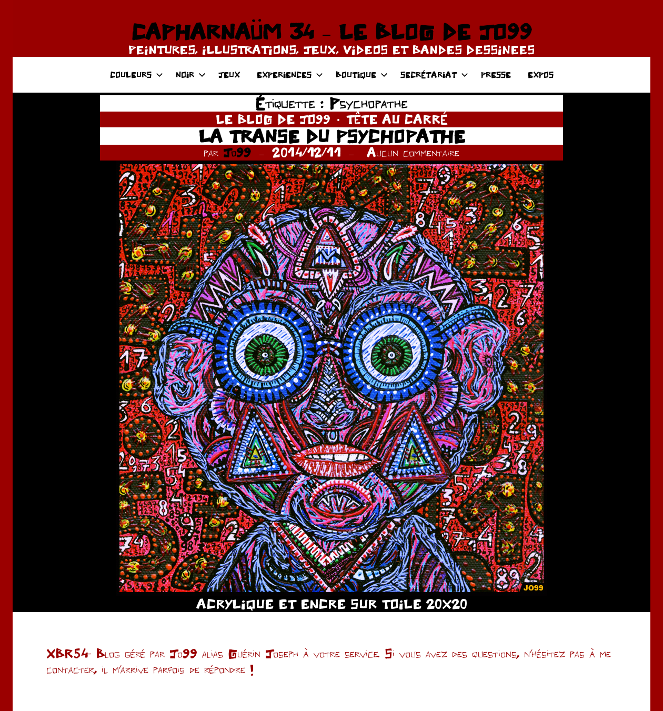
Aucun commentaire (413, 152)
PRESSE (496, 74)
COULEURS (136, 74)
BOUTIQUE (362, 74)
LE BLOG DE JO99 (273, 119)
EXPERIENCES (290, 74)
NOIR (191, 74)
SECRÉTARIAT (434, 74)
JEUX (229, 74)
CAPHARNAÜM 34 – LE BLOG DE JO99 (331, 31)
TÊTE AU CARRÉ (397, 119)
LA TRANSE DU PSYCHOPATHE (331, 136)
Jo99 (237, 152)
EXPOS (541, 74)
